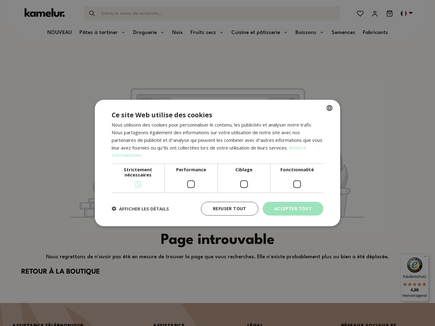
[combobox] (329, 108)
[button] (140, 208)
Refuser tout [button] (229, 208)
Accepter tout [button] (293, 208)
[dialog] (217, 163)
